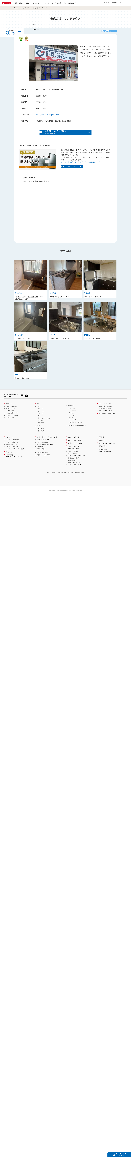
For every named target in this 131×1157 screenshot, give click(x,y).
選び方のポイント (10, 430)
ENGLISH (106, 3)
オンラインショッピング (74, 461)
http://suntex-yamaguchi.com (47, 116)
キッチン (39, 428)
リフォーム (52, 3)
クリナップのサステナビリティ (76, 477)
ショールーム (42, 3)
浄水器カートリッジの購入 (75, 465)
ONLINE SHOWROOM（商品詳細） (77, 447)
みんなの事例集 (10, 432)
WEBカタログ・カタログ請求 (107, 435)
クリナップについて (76, 3)
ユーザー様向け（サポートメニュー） (47, 459)
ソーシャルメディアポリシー (65, 494)
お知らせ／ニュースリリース (107, 465)
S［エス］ (72, 434)
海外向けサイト (103, 468)
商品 (38, 425)
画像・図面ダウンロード (105, 432)
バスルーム (40, 447)
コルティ (40, 437)
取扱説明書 (40, 468)
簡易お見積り (105, 428)
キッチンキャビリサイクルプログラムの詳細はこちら (81, 166)
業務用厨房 (41, 444)
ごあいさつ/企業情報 (73, 470)
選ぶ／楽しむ (9, 425)
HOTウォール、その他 (75, 443)
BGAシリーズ (72, 441)
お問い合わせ (44, 474)
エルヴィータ (73, 432)
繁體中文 (114, 3)
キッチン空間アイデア (12, 434)
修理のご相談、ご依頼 (43, 461)
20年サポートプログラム (43, 476)
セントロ (40, 430)
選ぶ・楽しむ (26, 3)
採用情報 (101, 459)
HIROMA (40, 442)
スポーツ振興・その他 (74, 484)
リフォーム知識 (10, 439)
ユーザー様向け (62, 3)
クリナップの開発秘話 (12, 437)
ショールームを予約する (12, 461)
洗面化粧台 (71, 427)
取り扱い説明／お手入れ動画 (45, 466)
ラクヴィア (41, 452)
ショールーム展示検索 (12, 468)
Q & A (43, 464)
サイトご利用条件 (51, 494)
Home (16, 8)
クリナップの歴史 (73, 475)
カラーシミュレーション (105, 430)
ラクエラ (40, 435)
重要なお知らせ (41, 470)
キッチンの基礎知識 (11, 428)
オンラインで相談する (12, 464)
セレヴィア (41, 450)
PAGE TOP (65, 504)
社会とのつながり (73, 482)
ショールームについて (12, 466)
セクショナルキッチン (44, 439)
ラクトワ (71, 439)
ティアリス (72, 430)
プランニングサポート (105, 425)
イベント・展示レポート (74, 486)
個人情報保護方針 (79, 494)
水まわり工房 (25, 8)
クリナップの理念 (73, 473)
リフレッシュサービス (74, 459)
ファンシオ (72, 437)
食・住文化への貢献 (73, 479)
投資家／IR (102, 461)
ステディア (41, 433)
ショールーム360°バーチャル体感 (15, 470)
